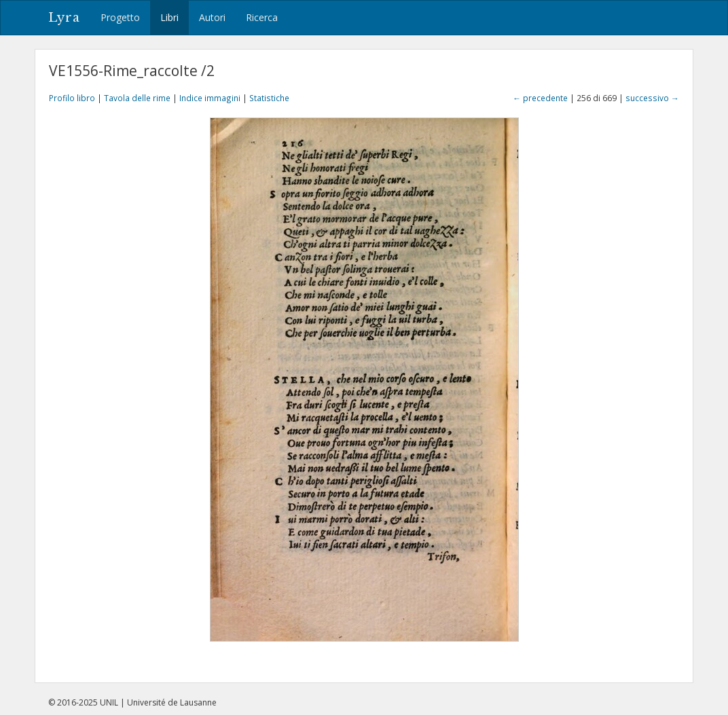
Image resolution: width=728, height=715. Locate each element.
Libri (169, 17)
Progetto (120, 17)
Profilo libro (72, 97)
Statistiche (269, 97)
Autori (212, 17)
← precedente (540, 97)
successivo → (652, 97)
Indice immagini (209, 97)
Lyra (64, 17)
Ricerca (262, 17)
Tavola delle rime (137, 97)
